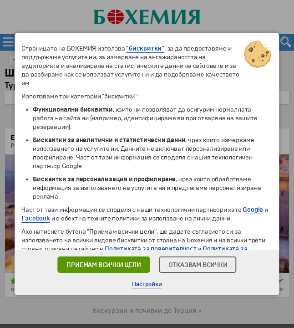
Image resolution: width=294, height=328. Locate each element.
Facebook (35, 218)
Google (253, 210)
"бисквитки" (145, 48)
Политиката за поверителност (151, 249)
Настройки (147, 284)
